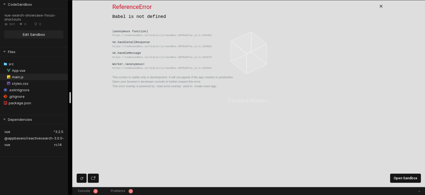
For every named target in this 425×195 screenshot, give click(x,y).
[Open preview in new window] (93, 178)
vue (7, 131)
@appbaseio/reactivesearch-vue (29, 141)
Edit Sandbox (34, 34)
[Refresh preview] (82, 178)
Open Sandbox (405, 178)
